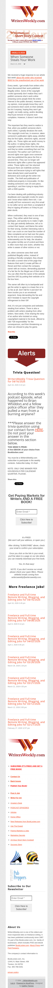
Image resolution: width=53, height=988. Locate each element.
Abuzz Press (35, 945)
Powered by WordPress (25, 983)
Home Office (16, 817)
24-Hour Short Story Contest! (22, 840)
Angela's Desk (18, 53)
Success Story (16, 845)
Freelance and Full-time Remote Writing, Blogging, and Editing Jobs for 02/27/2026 (26, 722)
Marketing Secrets (18, 835)
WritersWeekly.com (29, 981)
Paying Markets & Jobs (20, 831)
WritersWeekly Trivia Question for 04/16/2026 (26, 380)
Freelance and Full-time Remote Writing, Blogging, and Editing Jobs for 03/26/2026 (26, 659)
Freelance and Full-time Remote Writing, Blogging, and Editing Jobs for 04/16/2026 (26, 597)
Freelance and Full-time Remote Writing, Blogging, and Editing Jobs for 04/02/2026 (26, 639)
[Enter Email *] (26, 511)
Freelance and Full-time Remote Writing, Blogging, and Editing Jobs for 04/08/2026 (26, 618)
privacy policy (13, 972)
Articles (14, 812)
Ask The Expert (17, 826)
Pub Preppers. (13, 948)
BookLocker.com (22, 945)
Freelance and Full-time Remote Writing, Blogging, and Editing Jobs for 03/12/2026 (26, 701)
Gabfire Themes (28, 986)
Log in (12, 983)
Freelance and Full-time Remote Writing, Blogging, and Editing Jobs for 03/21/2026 (26, 680)
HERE (39, 429)
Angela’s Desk (16, 803)
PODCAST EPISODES (20, 808)
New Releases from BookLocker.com (25, 821)
